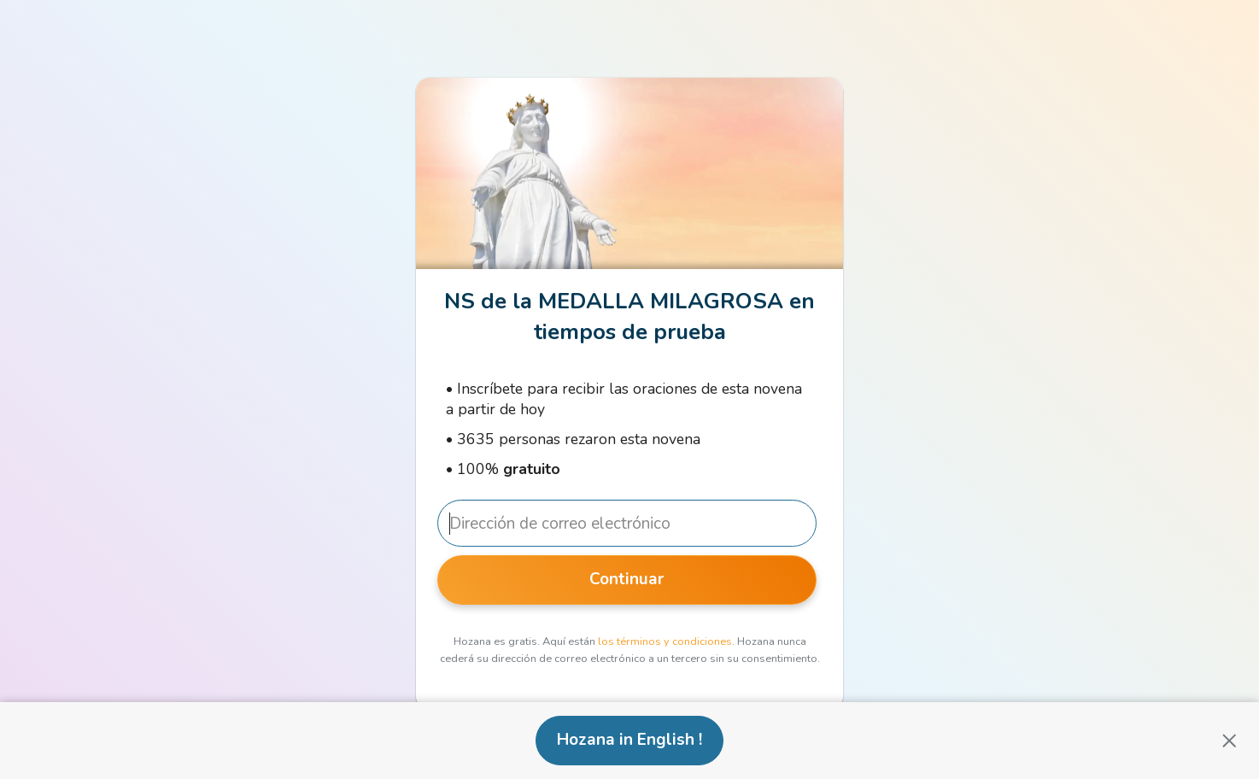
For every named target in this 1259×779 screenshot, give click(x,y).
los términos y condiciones (665, 641)
